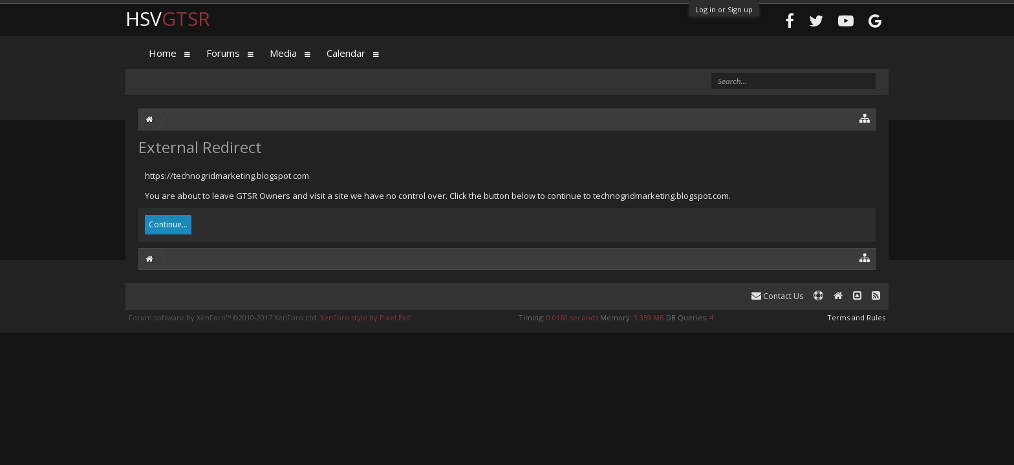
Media (283, 52)
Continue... (168, 224)
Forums (223, 52)
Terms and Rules (856, 317)
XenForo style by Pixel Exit (365, 317)
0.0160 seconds (572, 317)
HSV (167, 18)
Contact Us (777, 296)
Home (163, 52)
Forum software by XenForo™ (223, 317)
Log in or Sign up (724, 9)
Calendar (346, 52)
